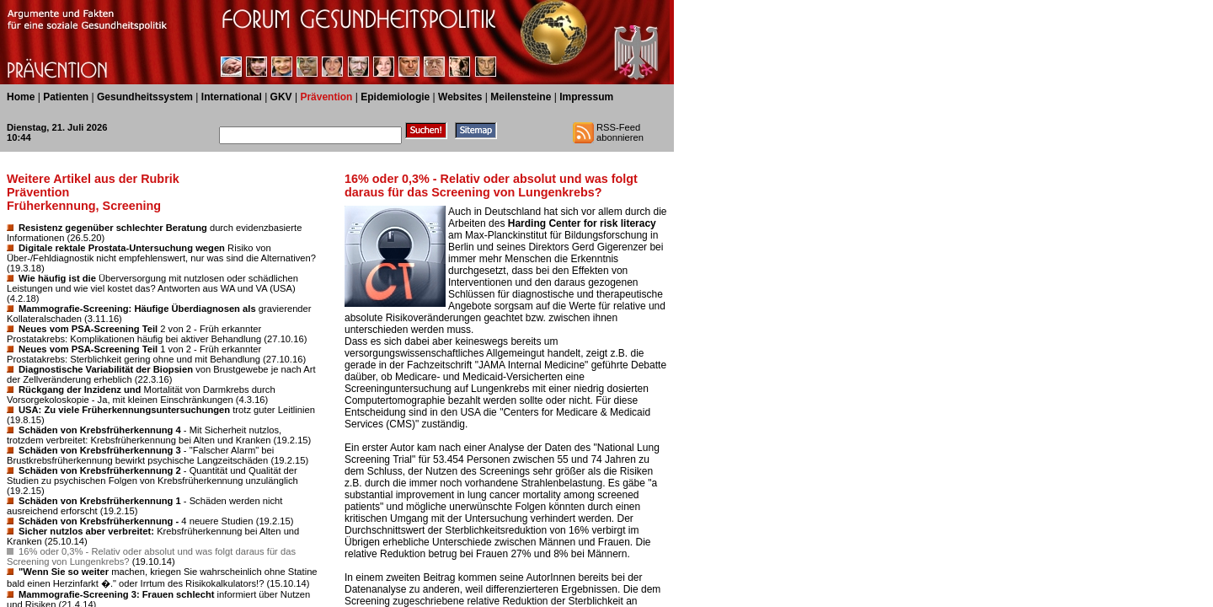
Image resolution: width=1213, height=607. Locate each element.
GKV (281, 97)
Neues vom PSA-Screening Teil (88, 329)
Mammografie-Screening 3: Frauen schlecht (117, 594)
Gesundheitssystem (145, 97)
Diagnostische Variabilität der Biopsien (106, 369)
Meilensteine (520, 97)
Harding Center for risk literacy (582, 223)
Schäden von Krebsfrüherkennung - (99, 521)
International (231, 97)
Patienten (65, 97)
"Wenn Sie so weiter (64, 572)
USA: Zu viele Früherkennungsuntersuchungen (124, 410)
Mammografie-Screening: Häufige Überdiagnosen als (137, 309)
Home (21, 97)
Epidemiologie (395, 97)
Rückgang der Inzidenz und (80, 389)
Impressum (586, 97)
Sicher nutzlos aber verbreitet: (86, 531)
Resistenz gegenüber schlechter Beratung (113, 228)
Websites (460, 97)
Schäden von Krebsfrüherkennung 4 (100, 430)
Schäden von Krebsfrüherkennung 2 (100, 470)
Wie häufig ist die (57, 278)
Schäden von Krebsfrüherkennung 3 (100, 450)
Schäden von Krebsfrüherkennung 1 (100, 501)
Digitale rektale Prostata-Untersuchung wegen (122, 248)
